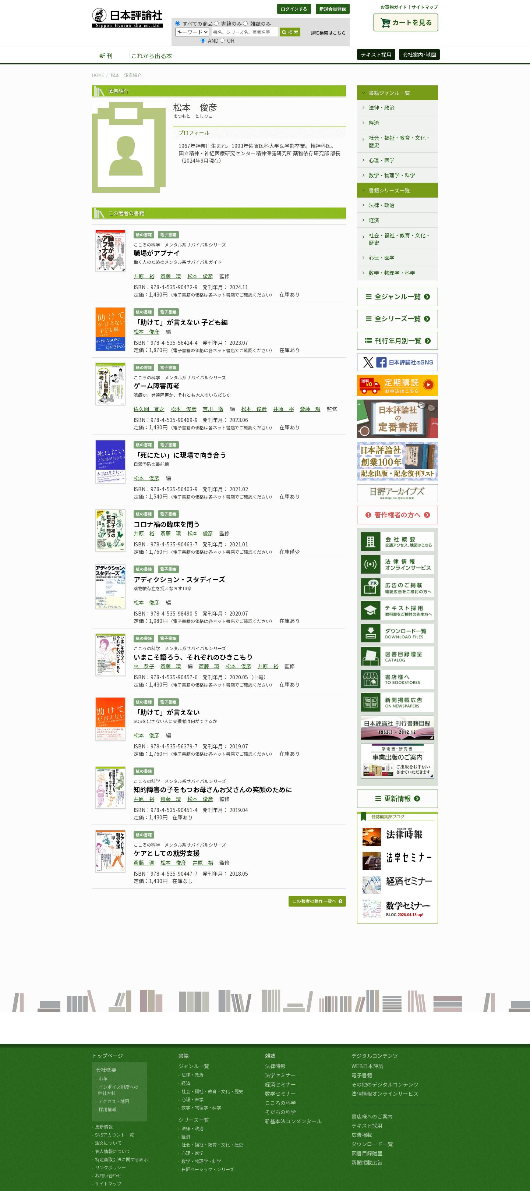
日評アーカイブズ (324, 55)
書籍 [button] (195, 55)
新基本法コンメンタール (293, 1121)
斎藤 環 (170, 276)
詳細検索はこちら (328, 32)
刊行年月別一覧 (393, 340)
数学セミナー (280, 1093)
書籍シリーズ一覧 (389, 190)
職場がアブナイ (157, 253)
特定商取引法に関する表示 (121, 1159)
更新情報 (393, 798)
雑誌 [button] (219, 55)
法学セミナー (280, 1075)
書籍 (184, 1055)
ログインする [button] (294, 9)
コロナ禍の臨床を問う (167, 524)
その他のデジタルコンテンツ (384, 1084)
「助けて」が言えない (167, 712)
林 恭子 (144, 666)
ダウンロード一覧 (372, 1144)
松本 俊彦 (200, 276)
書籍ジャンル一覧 (389, 92)
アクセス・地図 (114, 1101)
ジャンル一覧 (194, 1066)
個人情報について (112, 1151)
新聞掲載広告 (366, 1162)
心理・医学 (382, 160)
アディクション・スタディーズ (179, 579)
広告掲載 (361, 1134)
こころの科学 (280, 1102)
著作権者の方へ (393, 514)
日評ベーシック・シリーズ (207, 1169)
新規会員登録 (332, 9)
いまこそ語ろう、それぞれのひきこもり (193, 657)
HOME (98, 75)
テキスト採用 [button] (376, 54)
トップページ (107, 1055)
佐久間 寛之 (149, 408)
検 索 (290, 32)
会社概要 (106, 1069)
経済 (374, 122)
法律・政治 (382, 107)
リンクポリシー (110, 1167)
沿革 (103, 1078)
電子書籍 (361, 1075)
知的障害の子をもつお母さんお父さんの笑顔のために (213, 789)
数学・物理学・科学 (392, 175)
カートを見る (412, 22)
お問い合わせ (108, 1175)
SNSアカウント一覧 (114, 1134)
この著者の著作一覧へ (314, 901)
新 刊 (106, 55)
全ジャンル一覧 (393, 296)
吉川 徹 (213, 408)
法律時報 (275, 1066)
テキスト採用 (366, 1125)
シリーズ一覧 (194, 1119)
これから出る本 (151, 55)
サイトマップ (424, 7)
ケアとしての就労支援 (166, 853)
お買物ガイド (394, 7)
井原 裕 (144, 276)
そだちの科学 (280, 1112)
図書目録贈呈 (366, 1153)
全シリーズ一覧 (393, 318)
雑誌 (270, 1055)
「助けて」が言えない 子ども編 (181, 322)
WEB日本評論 (367, 1066)
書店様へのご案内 (372, 1116)
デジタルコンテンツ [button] (265, 55)
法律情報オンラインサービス (384, 1093)
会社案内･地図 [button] (419, 54)
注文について (108, 1142)
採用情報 (107, 1109)
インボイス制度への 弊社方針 (117, 1090)
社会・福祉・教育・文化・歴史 (400, 141)
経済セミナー (280, 1084)
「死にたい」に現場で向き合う (180, 455)
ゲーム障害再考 (157, 385)
